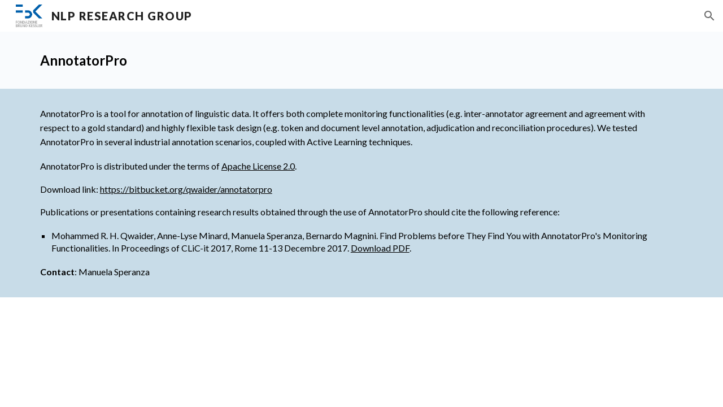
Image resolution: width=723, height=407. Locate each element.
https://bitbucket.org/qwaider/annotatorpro (186, 189)
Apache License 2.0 (258, 166)
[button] (709, 15)
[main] (361, 60)
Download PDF (380, 248)
